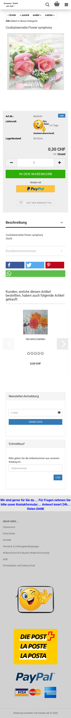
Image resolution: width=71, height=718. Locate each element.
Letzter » (50, 15)
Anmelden (35, 422)
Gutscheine (9, 533)
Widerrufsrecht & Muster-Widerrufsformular (26, 552)
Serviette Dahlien (35, 339)
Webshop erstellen (23, 713)
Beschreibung (16, 222)
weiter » (37, 15)
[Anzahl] (35, 162)
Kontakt (7, 539)
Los (58, 477)
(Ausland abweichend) (43, 133)
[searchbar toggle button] (47, 4)
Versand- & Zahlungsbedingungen (21, 546)
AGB (5, 559)
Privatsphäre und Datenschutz (19, 565)
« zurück (24, 15)
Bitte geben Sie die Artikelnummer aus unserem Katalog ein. (34, 460)
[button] (11, 162)
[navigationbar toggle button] (66, 4)
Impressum (9, 527)
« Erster (12, 15)
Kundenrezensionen (21, 251)
